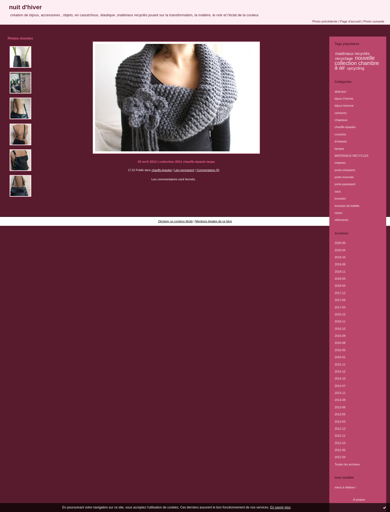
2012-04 (340, 457)
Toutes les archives (347, 464)
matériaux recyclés (352, 53)
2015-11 (340, 364)
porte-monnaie (344, 177)
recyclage (344, 58)
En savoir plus (280, 507)
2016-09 (340, 335)
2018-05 (340, 278)
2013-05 (340, 414)
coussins (340, 134)
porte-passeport (345, 184)
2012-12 (340, 428)
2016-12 (340, 314)
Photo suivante (373, 21)
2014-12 (340, 371)
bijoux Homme (344, 105)
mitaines (340, 162)
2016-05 (340, 350)
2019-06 (340, 264)
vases (339, 212)
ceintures (341, 113)
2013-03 (340, 421)
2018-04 (340, 285)
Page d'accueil (350, 21)
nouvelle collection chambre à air (357, 63)
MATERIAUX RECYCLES (352, 155)
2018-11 (340, 271)
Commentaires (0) (207, 170)
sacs (338, 191)
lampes (339, 148)
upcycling (355, 68)
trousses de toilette (347, 205)
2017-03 (340, 307)
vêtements (341, 219)
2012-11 (340, 435)
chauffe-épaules (162, 170)
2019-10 (340, 257)
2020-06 (340, 242)
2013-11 (340, 392)
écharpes (341, 141)
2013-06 (340, 407)
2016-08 (340, 342)
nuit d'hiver (25, 7)
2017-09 (340, 300)
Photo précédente (324, 21)
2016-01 (340, 357)
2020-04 (340, 250)
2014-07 (340, 385)
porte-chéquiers (345, 170)
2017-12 (340, 293)
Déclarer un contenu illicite (175, 221)
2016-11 (340, 321)
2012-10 (340, 443)
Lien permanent (184, 170)
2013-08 (340, 400)
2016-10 (340, 328)
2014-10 (340, 378)
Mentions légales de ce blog (213, 221)
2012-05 (340, 450)
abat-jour (340, 91)
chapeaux (341, 120)
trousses (340, 198)
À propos (359, 499)
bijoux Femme (344, 98)
